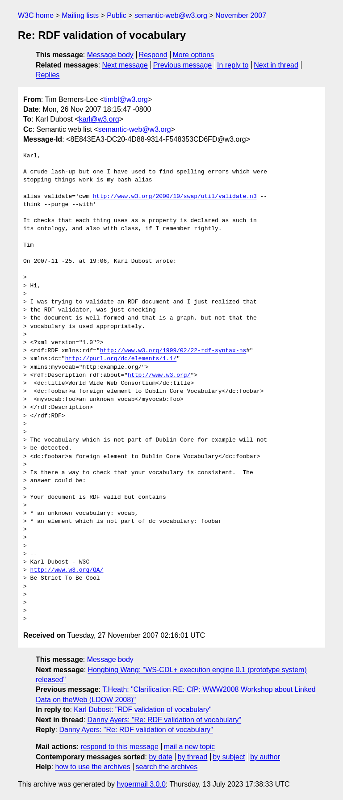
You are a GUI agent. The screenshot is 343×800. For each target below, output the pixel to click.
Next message (125, 65)
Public (116, 15)
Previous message (182, 65)
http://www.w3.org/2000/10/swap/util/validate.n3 (175, 197)
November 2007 (240, 15)
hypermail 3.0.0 (141, 784)
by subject (229, 757)
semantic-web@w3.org (170, 15)
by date (160, 757)
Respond (153, 55)
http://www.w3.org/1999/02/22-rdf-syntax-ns (173, 351)
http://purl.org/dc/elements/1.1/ (121, 359)
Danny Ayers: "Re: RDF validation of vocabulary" (165, 720)
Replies (47, 75)
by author (265, 757)
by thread (193, 757)
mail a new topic (189, 746)
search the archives (167, 767)
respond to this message (119, 746)
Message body (110, 55)
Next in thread (276, 65)
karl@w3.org (99, 119)
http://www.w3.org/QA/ (67, 570)
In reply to (232, 65)
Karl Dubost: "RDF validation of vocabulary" (142, 709)
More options (193, 55)
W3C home (36, 15)
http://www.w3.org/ (159, 375)
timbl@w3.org (126, 99)
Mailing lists (80, 15)
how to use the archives (92, 767)
